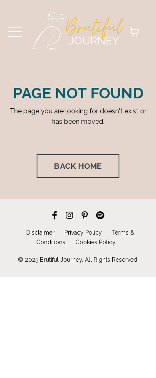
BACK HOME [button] (78, 165)
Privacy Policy (83, 232)
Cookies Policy (95, 242)
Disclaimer (40, 232)
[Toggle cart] (134, 31)
